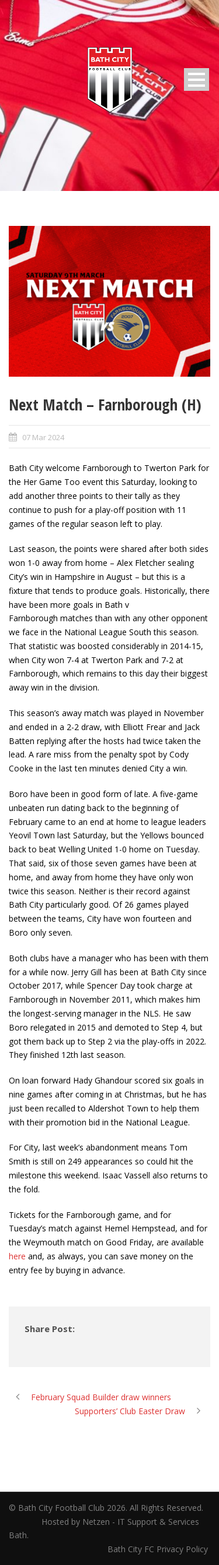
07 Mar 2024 (43, 437)
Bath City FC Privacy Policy (158, 1549)
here (17, 1256)
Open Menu (196, 79)
